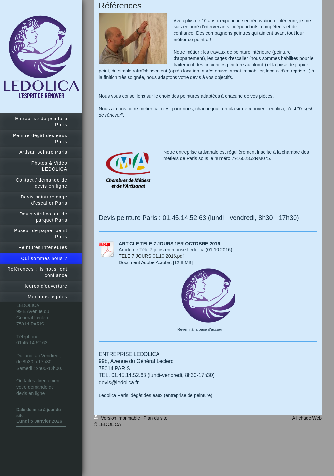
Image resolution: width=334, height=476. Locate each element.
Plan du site (155, 417)
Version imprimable (117, 417)
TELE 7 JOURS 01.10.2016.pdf (151, 256)
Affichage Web (307, 417)
